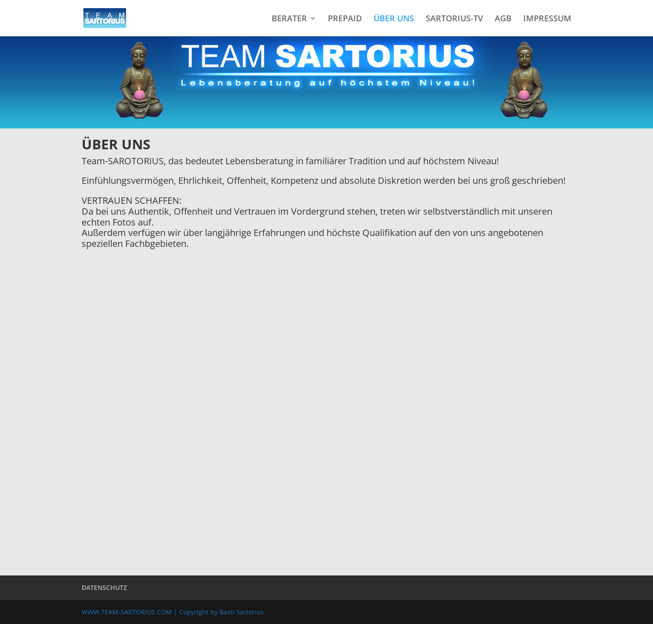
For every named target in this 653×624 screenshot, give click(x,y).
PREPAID (345, 19)
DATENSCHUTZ (104, 587)
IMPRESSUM (547, 19)
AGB (503, 19)
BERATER (289, 19)
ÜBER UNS (394, 19)
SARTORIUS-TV (454, 19)
